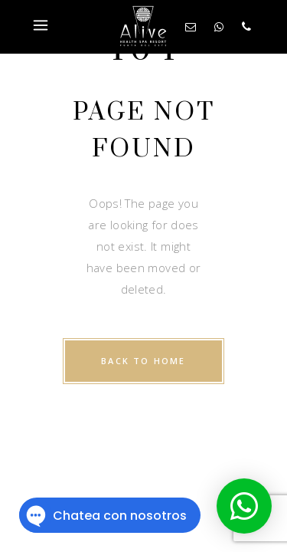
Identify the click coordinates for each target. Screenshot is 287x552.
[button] (244, 506)
